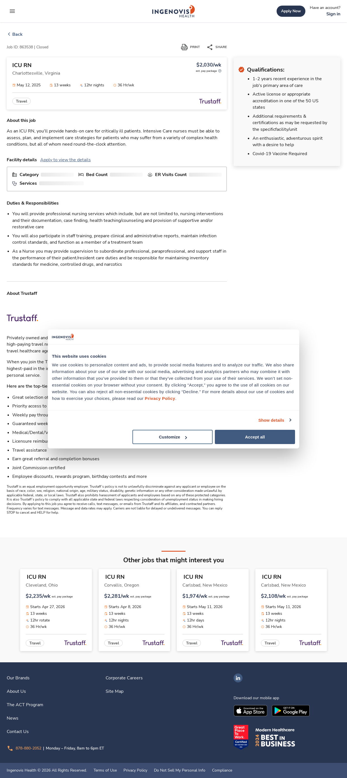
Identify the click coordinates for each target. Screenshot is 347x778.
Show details (271, 420)
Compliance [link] (222, 770)
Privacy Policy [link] (135, 770)
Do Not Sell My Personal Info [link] (179, 770)
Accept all (255, 437)
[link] (173, 11)
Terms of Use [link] (105, 770)
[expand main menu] (12, 11)
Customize (173, 437)
